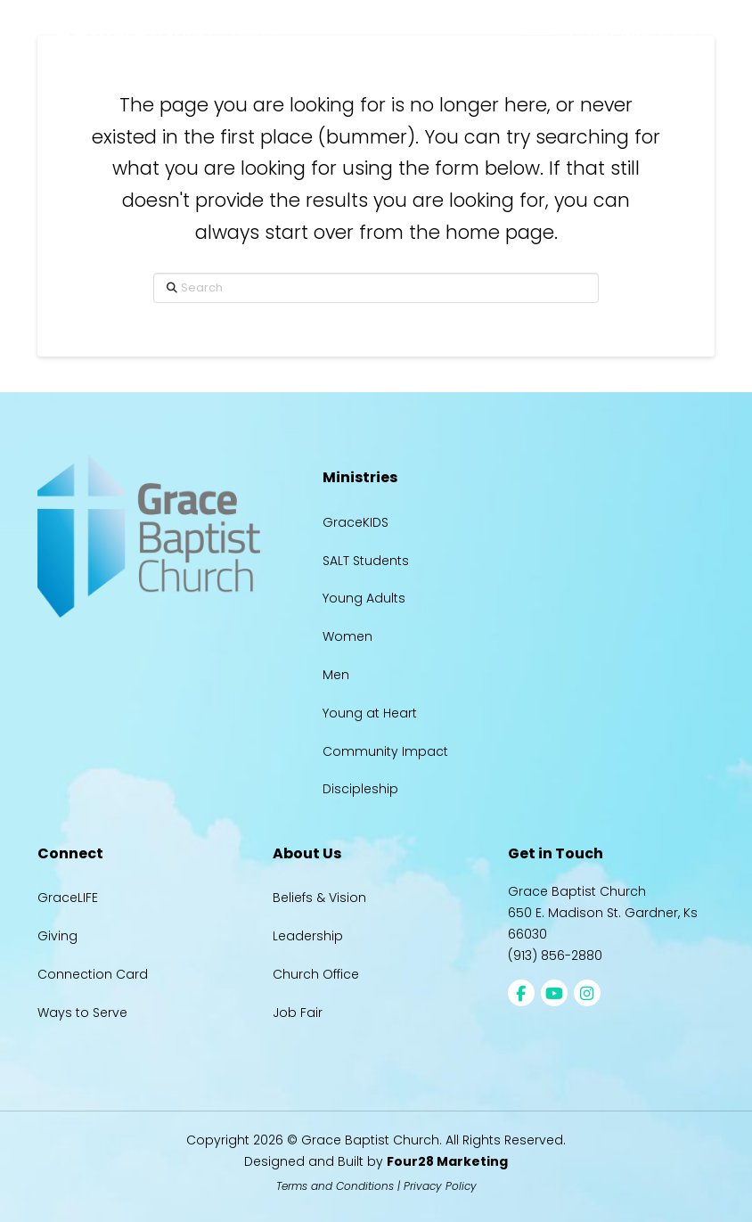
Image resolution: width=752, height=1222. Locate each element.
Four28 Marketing (447, 1161)
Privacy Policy (440, 1185)
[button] (538, 34)
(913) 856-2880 (555, 955)
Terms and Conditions (335, 1185)
